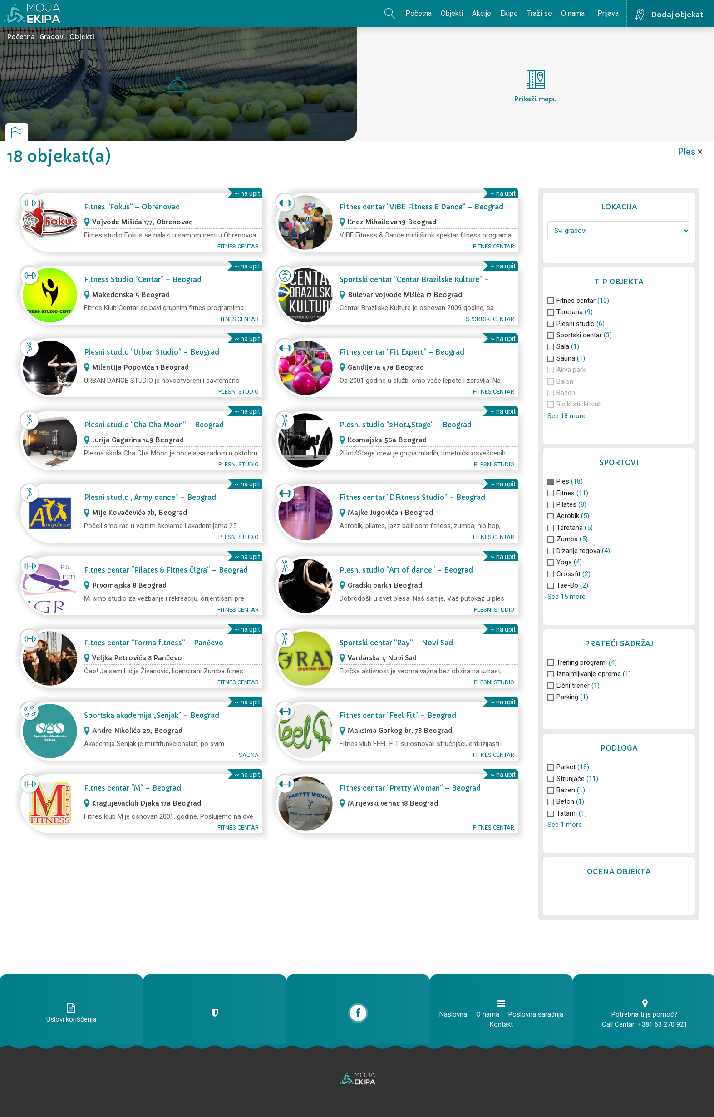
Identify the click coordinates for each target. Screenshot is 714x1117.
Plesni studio (238, 391)
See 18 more (566, 416)
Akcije (481, 13)
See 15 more (566, 597)
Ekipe (509, 13)
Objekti (452, 13)
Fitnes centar (238, 246)
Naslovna (453, 1014)
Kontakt (501, 1024)
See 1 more (564, 824)
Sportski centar (490, 319)
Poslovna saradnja (535, 1014)
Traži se (539, 13)
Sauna (249, 754)
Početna (418, 13)
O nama (573, 13)
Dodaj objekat (677, 14)
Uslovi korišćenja (71, 1019)
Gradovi (52, 37)
